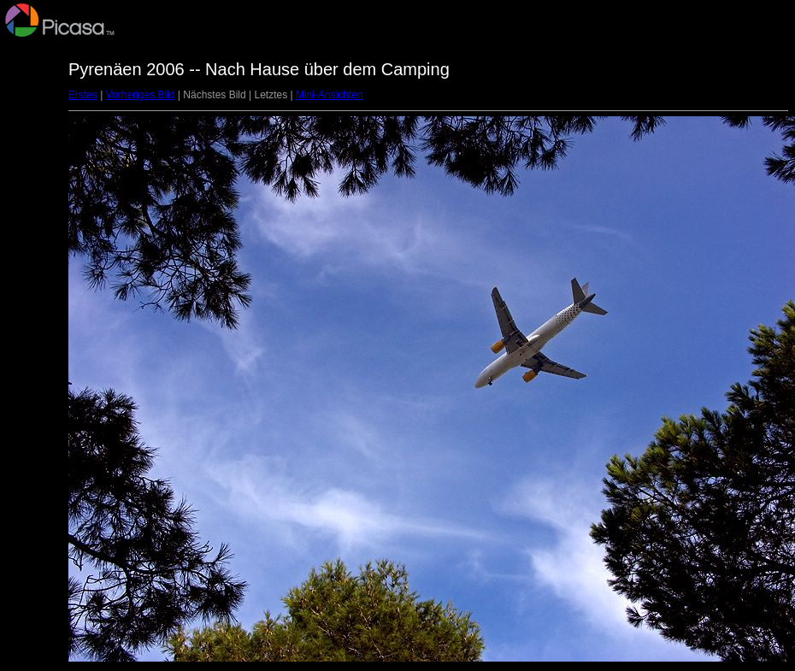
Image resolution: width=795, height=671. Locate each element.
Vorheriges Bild (140, 95)
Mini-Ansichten (329, 95)
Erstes (82, 95)
